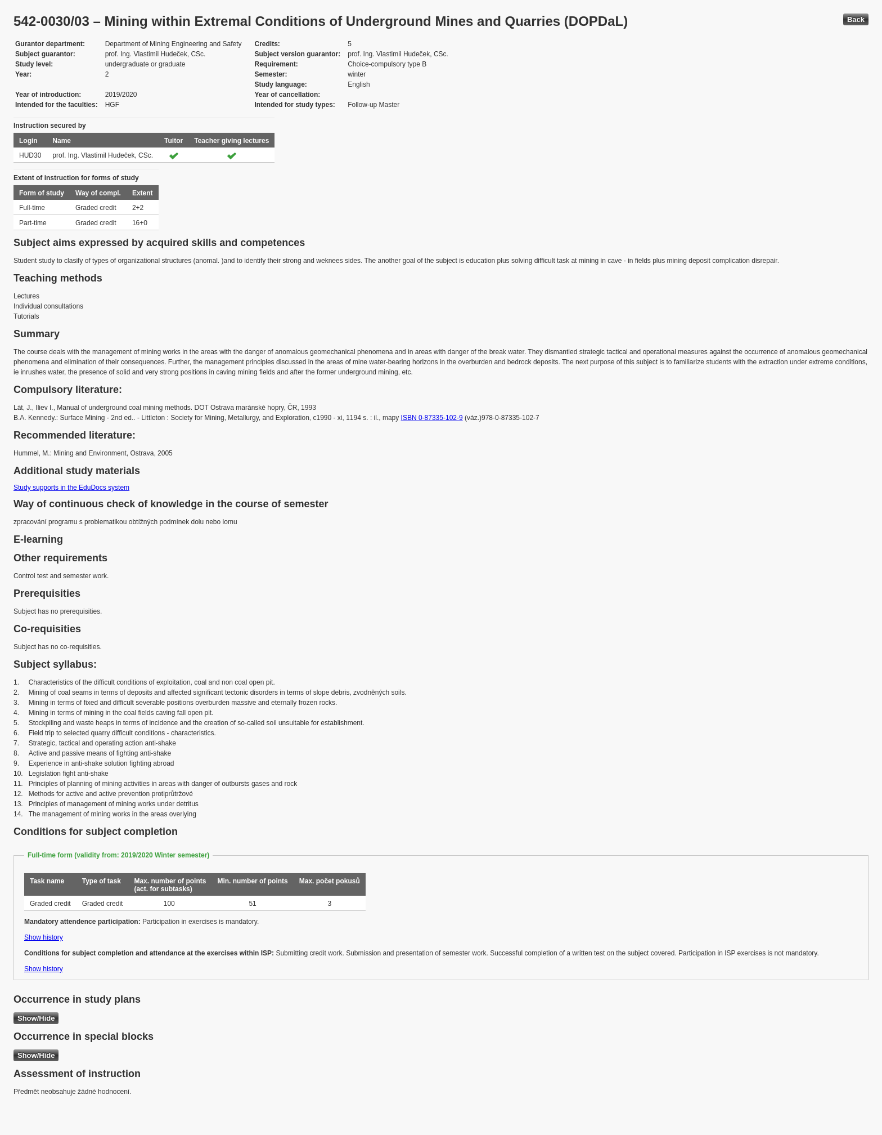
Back (856, 19)
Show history (43, 937)
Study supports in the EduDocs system (71, 487)
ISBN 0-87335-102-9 (432, 418)
